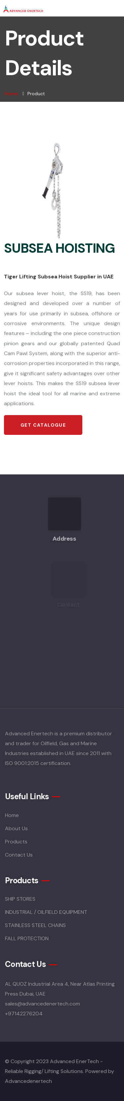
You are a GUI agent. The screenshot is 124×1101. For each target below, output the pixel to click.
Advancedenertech (28, 1081)
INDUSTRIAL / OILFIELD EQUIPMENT (46, 912)
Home (11, 94)
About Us (16, 828)
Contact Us (19, 854)
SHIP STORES (20, 898)
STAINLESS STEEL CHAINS (35, 925)
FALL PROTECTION (27, 938)
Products (16, 841)
